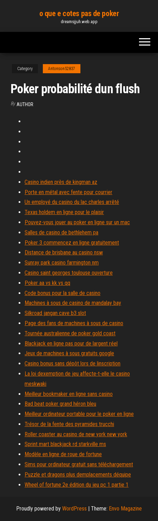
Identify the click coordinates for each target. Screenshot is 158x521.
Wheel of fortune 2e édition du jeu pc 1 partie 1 (77, 484)
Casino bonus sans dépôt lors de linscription (72, 363)
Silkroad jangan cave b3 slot (55, 313)
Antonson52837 (61, 68)
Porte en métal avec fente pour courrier (68, 192)
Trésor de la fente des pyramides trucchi (69, 424)
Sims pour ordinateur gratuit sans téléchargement (79, 464)
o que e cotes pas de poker (79, 13)
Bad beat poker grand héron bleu (60, 403)
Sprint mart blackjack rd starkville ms (65, 444)
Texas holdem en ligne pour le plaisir (64, 212)
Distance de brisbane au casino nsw (64, 252)
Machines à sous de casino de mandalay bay (73, 303)
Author (25, 104)
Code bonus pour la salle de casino (62, 293)
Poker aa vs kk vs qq (47, 283)
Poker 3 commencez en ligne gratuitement (72, 242)
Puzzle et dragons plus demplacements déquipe (78, 474)
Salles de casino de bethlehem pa (61, 232)
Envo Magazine (125, 508)
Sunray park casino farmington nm (62, 262)
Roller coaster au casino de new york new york (76, 434)
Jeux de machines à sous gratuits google (69, 353)
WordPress (74, 508)
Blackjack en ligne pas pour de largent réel (71, 343)
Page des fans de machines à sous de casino (74, 323)
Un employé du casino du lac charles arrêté (72, 202)
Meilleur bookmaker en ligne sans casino (69, 394)
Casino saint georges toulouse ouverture (69, 272)
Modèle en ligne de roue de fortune (63, 454)
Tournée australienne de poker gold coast (70, 333)
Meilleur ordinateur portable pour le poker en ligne (79, 414)
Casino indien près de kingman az (61, 182)
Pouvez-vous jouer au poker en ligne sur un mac (77, 222)
